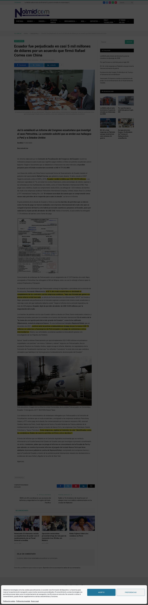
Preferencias (130, 592)
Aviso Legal (35, 601)
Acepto (101, 592)
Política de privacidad (23, 601)
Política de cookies (9, 601)
